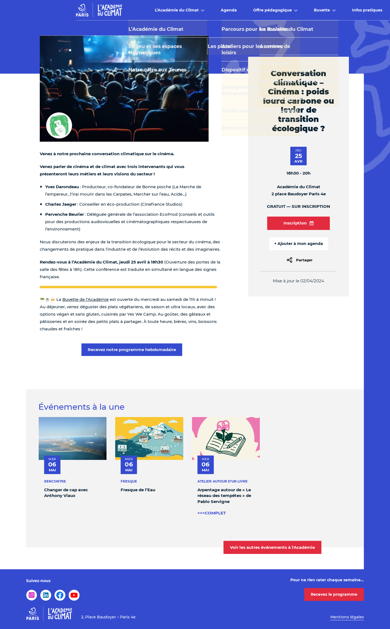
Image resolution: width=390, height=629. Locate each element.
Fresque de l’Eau (138, 489)
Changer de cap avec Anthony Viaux (66, 492)
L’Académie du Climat (127, 10)
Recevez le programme (334, 594)
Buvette (272, 10)
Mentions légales (347, 617)
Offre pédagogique (222, 10)
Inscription (299, 223)
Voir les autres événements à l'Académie (272, 547)
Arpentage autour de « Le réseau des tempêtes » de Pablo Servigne (224, 495)
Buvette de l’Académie (85, 299)
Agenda (179, 10)
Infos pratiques (317, 10)
